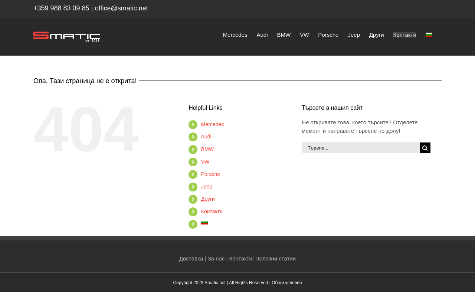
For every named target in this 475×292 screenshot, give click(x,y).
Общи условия (287, 282)
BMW (207, 149)
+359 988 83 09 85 (61, 8)
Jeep (206, 187)
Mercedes (212, 124)
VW (205, 162)
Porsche (210, 174)
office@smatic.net (121, 8)
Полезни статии (275, 258)
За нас (216, 258)
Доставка (191, 258)
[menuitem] (429, 34)
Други (208, 199)
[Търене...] (361, 147)
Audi (206, 137)
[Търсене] (425, 147)
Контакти (212, 211)
